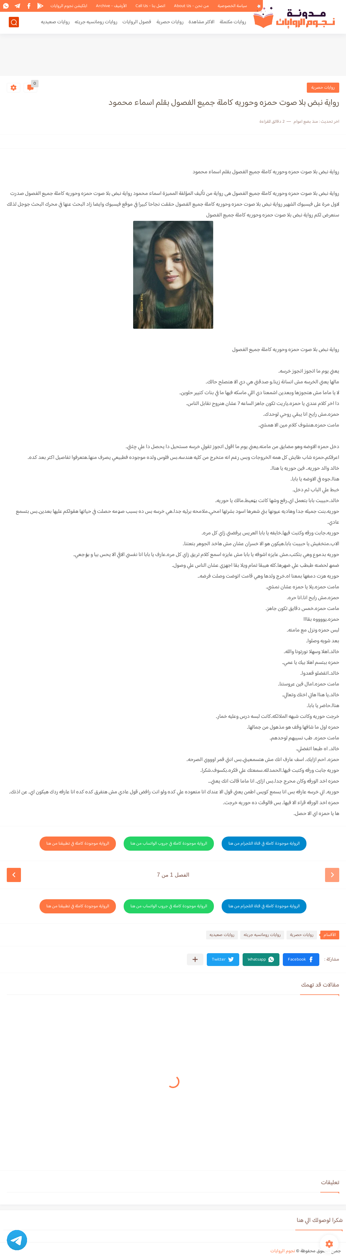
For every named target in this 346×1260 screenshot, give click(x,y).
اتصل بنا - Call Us (150, 6)
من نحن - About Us (191, 6)
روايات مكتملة (233, 22)
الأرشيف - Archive (111, 6)
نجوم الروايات (282, 1251)
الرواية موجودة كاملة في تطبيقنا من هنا (77, 843)
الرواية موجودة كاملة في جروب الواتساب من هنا (168, 843)
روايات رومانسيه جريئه (96, 22)
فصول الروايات (136, 22)
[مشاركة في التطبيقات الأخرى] (195, 959)
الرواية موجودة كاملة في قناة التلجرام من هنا (264, 843)
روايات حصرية (169, 22)
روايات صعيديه (55, 22)
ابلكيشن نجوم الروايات (68, 6)
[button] (301, 959)
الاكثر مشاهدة (202, 22)
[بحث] (14, 22)
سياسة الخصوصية (232, 6)
